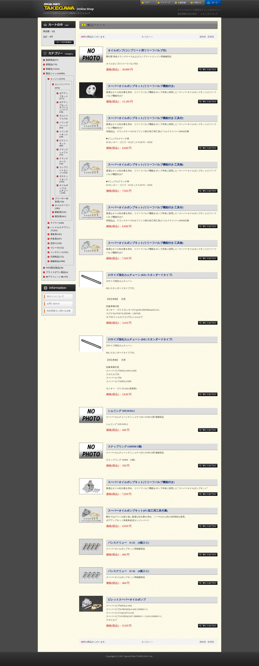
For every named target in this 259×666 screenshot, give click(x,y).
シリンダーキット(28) (63, 134)
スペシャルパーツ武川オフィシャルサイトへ (199, 10)
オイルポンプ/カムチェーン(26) (63, 189)
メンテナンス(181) (59, 252)
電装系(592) (56, 234)
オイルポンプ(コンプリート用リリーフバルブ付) (137, 50)
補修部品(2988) (57, 261)
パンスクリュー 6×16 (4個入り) (128, 571)
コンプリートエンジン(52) (63, 170)
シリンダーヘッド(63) (63, 125)
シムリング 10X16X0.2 (121, 410)
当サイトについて (55, 296)
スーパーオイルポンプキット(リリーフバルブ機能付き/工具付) (145, 118)
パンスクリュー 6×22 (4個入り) (128, 542)
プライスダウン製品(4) (57, 272)
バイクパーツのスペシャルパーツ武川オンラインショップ (69, 12)
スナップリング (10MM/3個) (125, 446)
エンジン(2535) (57, 79)
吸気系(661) (60, 216)
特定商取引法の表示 (187, 14)
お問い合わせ (53, 303)
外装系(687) (56, 238)
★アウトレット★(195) (57, 276)
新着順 (211, 36)
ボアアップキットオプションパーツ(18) (63, 107)
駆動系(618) (60, 212)
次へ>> (149, 36)
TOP (148, 3)
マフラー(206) (57, 223)
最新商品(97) (52, 60)
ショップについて (209, 14)
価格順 (202, 36)
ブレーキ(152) (57, 247)
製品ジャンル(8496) (55, 73)
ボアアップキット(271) (63, 96)
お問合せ (197, 3)
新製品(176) (51, 64)
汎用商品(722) (57, 256)
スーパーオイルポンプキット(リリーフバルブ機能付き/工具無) (145, 164)
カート (213, 3)
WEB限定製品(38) (54, 267)
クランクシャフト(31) (63, 152)
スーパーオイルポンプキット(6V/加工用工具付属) (138, 510)
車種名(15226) (52, 69)
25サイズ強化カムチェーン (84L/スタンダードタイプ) (140, 339)
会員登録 (180, 3)
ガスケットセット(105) (63, 179)
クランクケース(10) (63, 161)
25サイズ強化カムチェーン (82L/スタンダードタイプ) (140, 274)
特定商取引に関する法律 (59, 311)
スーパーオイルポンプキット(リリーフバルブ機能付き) (141, 86)
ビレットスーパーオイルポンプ (127, 599)
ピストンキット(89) (63, 143)
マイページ (164, 3)
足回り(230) (56, 243)
